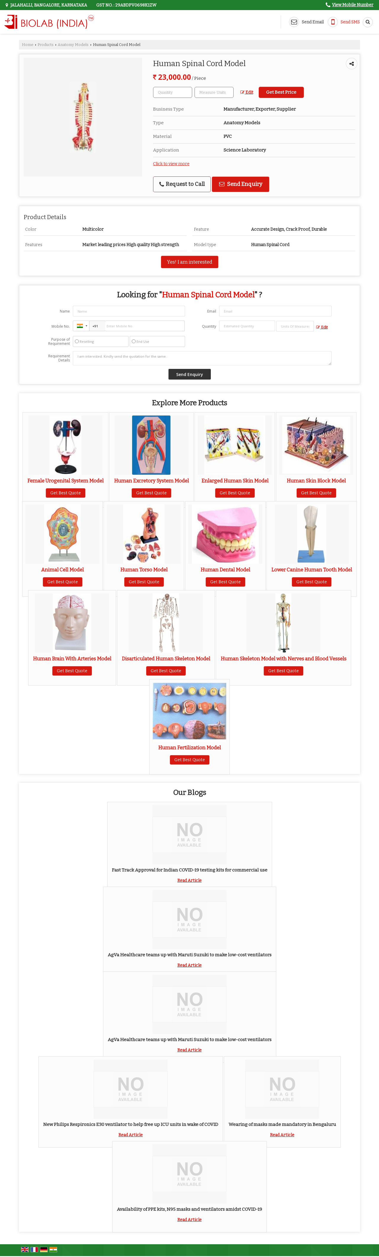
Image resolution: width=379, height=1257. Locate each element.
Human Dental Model (225, 570)
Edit (246, 92)
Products (46, 44)
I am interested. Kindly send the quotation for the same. (202, 358)
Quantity (209, 326)
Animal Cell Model (62, 570)
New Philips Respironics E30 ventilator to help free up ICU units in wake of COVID (130, 1124)
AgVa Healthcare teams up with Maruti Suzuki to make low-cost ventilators (190, 955)
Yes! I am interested (189, 262)
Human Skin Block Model (316, 481)
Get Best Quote (65, 493)
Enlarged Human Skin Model (235, 481)
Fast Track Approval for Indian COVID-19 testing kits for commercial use (189, 870)
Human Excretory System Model (151, 481)
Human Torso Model (144, 570)
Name (65, 311)
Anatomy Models (73, 44)
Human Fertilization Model (189, 748)
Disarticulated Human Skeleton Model (166, 659)
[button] (352, 4)
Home (27, 44)
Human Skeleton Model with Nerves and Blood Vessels (283, 659)
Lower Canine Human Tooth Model (311, 570)
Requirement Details (59, 358)
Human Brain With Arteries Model (72, 659)
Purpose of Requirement (59, 341)
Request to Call (182, 184)
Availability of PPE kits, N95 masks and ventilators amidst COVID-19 (189, 1209)
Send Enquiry (240, 184)
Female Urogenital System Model (65, 481)
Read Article (189, 880)
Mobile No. (61, 326)
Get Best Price (281, 92)
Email (211, 311)
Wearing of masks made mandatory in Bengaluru (282, 1124)
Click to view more (171, 163)
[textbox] (214, 92)
